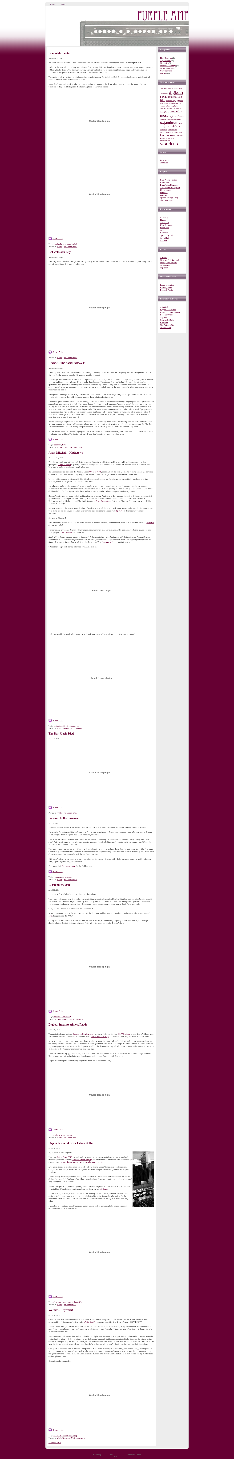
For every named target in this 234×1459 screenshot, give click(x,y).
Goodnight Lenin (59, 53)
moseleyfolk (72, 244)
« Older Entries (54, 1442)
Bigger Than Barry (168, 309)
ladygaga (163, 108)
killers (168, 106)
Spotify (119, 511)
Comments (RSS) (123, 1456)
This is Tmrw (165, 327)
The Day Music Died (61, 733)
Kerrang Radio (166, 287)
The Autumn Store (167, 325)
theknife (174, 135)
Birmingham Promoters (170, 312)
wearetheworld (165, 140)
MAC (162, 230)
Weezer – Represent (60, 1310)
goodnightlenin (59, 244)
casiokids (170, 88)
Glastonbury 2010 (59, 884)
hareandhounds (171, 103)
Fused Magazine (167, 285)
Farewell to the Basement (64, 818)
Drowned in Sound (109, 542)
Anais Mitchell (64, 464)
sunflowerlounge (166, 132)
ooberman (177, 119)
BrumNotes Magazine (169, 185)
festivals (56, 1016)
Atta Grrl (164, 307)
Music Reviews (63, 728)
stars (165, 129)
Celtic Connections (103, 501)
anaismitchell (59, 726)
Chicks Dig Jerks (167, 320)
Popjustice (164, 195)
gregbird (163, 103)
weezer (65, 1435)
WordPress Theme (119, 1455)
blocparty (163, 88)
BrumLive (164, 182)
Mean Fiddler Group (100, 1036)
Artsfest (163, 257)
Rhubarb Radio (166, 290)
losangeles (163, 112)
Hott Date (164, 322)
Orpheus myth (95, 472)
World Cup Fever (91, 1322)
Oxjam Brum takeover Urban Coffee (71, 1143)
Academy (164, 217)
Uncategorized (166, 71)
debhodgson (164, 93)
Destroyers (164, 160)
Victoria (163, 240)
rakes (162, 129)
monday (177, 111)
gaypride (180, 101)
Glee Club (164, 222)
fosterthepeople (171, 101)
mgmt (170, 112)
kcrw (179, 103)
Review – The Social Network (66, 363)
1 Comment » (76, 728)
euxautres (57, 1435)
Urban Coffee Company (82, 1159)
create (180, 88)
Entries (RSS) (109, 1456)
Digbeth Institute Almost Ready (67, 1024)
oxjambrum (67, 877)
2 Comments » (70, 1304)
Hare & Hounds (166, 225)
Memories (164, 63)
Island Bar (164, 227)
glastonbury (66, 1016)
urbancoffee (77, 1302)
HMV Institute (124, 1034)
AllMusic (150, 522)
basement (57, 877)
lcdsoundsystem (172, 108)
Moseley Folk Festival (169, 260)
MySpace (104, 1189)
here (50, 916)
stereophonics (172, 129)
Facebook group (68, 866)
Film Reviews (62, 447)
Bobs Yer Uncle (166, 315)
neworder (163, 119)
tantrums (165, 135)
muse (182, 116)
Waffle (59, 246)
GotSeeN (77, 1162)
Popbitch (163, 192)
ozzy (180, 123)
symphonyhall (177, 132)
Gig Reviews (62, 1019)
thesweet (180, 135)
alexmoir (57, 1302)
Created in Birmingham (83, 1034)
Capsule (163, 317)
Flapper (163, 220)
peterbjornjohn (165, 127)
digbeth (56, 1135)
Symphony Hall (166, 235)
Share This (57, 238)
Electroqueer (165, 190)
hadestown (74, 726)
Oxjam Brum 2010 (64, 1157)
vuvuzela (171, 138)
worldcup (73, 1435)
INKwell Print (66, 1162)
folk (67, 726)
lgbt (179, 108)
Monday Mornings (168, 65)
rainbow (176, 126)
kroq (172, 106)
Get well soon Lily (59, 252)
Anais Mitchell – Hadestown (65, 452)
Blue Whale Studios (168, 180)
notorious (170, 119)
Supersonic (164, 268)
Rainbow (164, 233)
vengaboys (163, 138)
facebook (57, 445)
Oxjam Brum (165, 265)
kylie (176, 106)
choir (176, 88)
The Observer (67, 532)
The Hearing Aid (167, 200)
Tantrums (164, 162)
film (64, 445)
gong (63, 1135)
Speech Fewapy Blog (169, 198)
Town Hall (164, 238)
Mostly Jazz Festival (93, 1162)
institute (69, 1135)
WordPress (105, 1455)
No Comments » (70, 246)
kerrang (162, 106)
